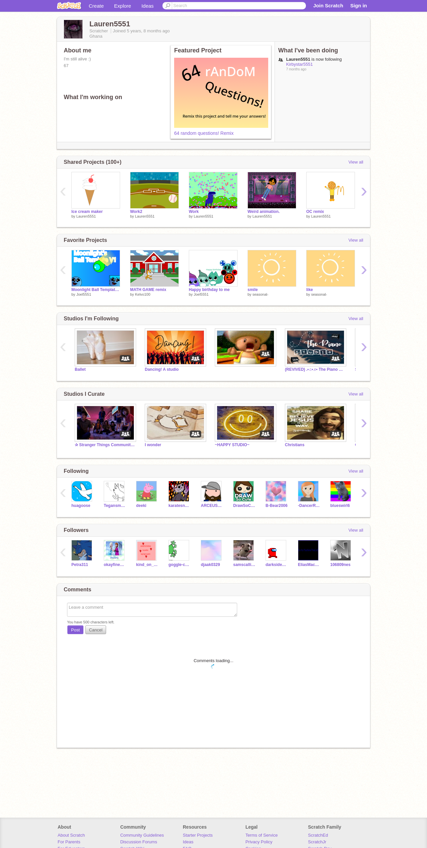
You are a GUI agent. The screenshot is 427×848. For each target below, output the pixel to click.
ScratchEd (318, 835)
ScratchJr (317, 841)
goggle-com (179, 564)
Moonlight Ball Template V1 (95, 289)
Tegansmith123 (115, 505)
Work (194, 211)
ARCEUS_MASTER (212, 505)
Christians (295, 445)
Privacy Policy (259, 841)
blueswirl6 (340, 505)
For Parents (69, 841)
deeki (141, 505)
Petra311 (79, 564)
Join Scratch (328, 5)
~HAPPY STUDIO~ (232, 445)
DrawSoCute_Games (244, 505)
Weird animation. (264, 211)
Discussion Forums (138, 841)
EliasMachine (309, 564)
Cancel (95, 629)
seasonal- (261, 294)
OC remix (315, 211)
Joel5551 (83, 294)
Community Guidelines (142, 835)
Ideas (147, 6)
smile (253, 289)
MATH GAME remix (148, 289)
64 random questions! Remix (204, 133)
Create (96, 6)
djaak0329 (210, 564)
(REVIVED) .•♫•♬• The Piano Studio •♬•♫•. (315, 369)
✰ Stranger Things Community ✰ (105, 445)
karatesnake (179, 505)
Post (75, 629)
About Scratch (71, 835)
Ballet (80, 369)
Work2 (136, 211)
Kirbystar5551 (299, 64)
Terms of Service (262, 835)
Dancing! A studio (162, 369)
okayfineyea (115, 564)
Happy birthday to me (209, 289)
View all (355, 162)
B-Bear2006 (277, 505)
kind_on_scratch (147, 564)
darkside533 (277, 564)
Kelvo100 (142, 294)
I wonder (153, 445)
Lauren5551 (86, 216)
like (309, 289)
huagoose (80, 505)
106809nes (340, 564)
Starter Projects (198, 835)
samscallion (244, 564)
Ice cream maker (87, 211)
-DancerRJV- (309, 505)
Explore (122, 6)
